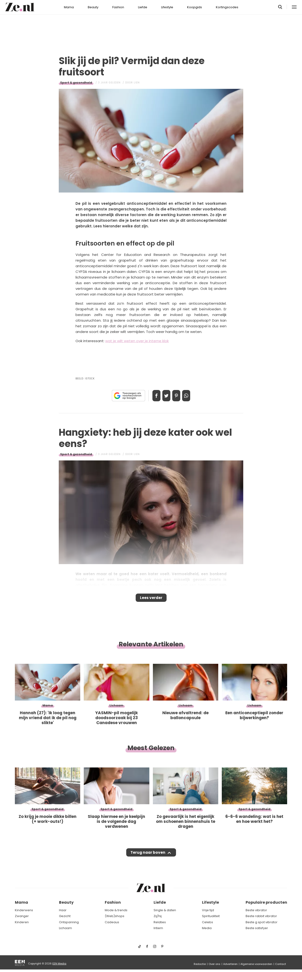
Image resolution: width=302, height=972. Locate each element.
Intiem (158, 928)
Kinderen (22, 922)
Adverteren (230, 964)
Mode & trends (116, 910)
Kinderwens (24, 910)
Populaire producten (266, 902)
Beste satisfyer (257, 928)
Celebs (207, 922)
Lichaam (65, 928)
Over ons (214, 964)
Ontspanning (69, 922)
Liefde (142, 7)
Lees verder (151, 599)
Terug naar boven (148, 857)
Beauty (93, 7)
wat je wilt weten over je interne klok (137, 340)
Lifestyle (167, 7)
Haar (63, 910)
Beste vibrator (256, 910)
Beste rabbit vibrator (261, 916)
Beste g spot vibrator (261, 922)
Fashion (118, 7)
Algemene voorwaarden (256, 964)
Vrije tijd (208, 910)
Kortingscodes (227, 7)
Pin (178, 395)
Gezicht (65, 916)
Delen (151, 395)
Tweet (164, 395)
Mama (69, 7)
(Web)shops (114, 916)
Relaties (160, 922)
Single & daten (165, 910)
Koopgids (194, 7)
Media (207, 928)
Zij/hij (158, 916)
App (191, 395)
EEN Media (59, 963)
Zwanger (22, 916)
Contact (280, 964)
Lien (137, 82)
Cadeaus (112, 922)
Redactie (200, 964)
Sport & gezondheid (76, 83)
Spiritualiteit (211, 916)
